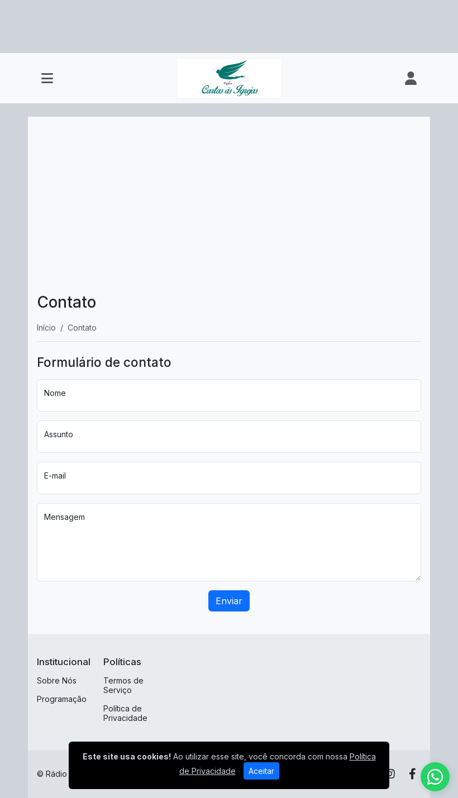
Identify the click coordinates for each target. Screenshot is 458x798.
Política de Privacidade (125, 713)
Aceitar (261, 771)
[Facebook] (412, 774)
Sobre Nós (57, 680)
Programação (62, 699)
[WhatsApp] (435, 776)
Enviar (229, 600)
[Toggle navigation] (47, 78)
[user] (410, 78)
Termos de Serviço (123, 685)
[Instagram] (390, 774)
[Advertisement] (229, 209)
